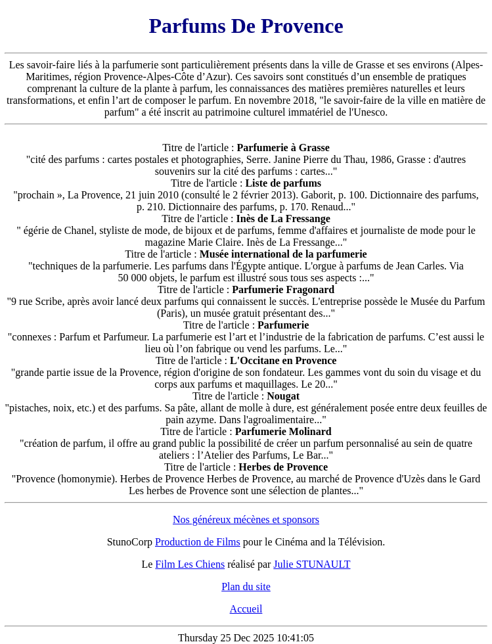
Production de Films (197, 541)
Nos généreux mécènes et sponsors (246, 519)
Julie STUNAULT (311, 564)
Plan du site (246, 586)
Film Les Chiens (190, 564)
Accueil (246, 608)
